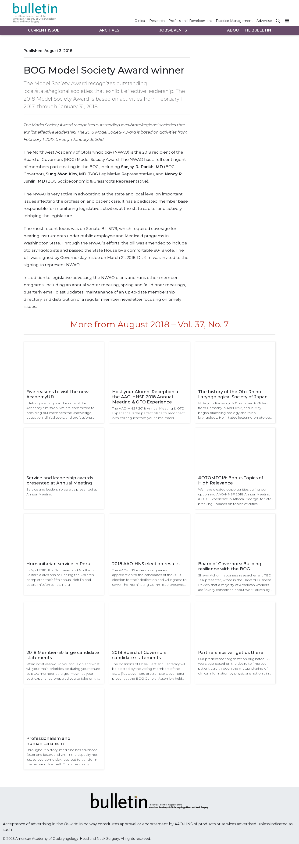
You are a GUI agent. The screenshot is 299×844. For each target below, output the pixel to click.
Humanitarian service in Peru (58, 563)
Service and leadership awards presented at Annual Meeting (59, 480)
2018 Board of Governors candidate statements (139, 655)
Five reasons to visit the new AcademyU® (57, 394)
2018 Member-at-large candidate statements (62, 655)
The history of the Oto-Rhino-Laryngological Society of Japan (233, 394)
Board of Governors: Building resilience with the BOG (229, 566)
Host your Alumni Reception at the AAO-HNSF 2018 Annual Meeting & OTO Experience (146, 397)
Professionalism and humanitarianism (48, 741)
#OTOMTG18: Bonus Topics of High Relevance (230, 480)
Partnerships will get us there (230, 652)
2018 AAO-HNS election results (145, 563)
